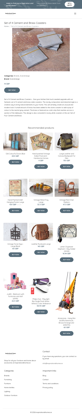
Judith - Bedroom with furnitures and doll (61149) (15, 296)
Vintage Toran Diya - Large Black (15, 245)
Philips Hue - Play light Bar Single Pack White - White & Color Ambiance (41, 301)
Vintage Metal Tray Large (41, 201)
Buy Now (12, 90)
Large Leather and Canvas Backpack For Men (66, 156)
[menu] (75, 13)
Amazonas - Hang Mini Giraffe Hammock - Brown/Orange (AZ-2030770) (66, 321)
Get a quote (69, 4)
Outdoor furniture (10, 395)
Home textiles (9, 387)
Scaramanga (25, 76)
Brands (16, 76)
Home (6, 26)
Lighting (7, 391)
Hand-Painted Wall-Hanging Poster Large (15, 201)
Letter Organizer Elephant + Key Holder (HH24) (66, 249)
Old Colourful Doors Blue (15, 154)
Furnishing (8, 380)
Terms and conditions (51, 384)
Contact (45, 380)
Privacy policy (48, 387)
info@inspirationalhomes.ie (53, 363)
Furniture (7, 384)
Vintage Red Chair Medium (66, 201)
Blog (44, 376)
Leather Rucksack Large (41, 244)
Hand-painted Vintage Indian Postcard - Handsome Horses (41, 156)
